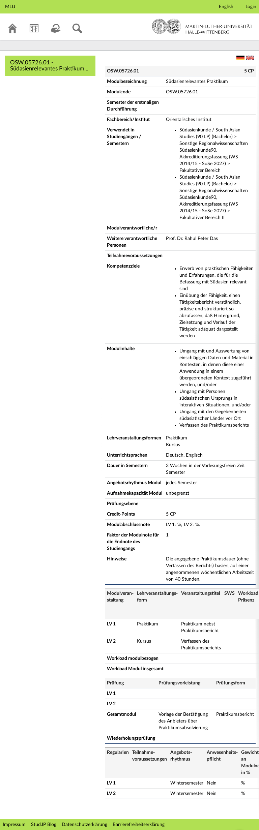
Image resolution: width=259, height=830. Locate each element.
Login (251, 6)
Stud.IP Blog (43, 824)
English (226, 6)
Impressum (14, 824)
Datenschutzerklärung (84, 824)
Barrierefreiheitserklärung (139, 824)
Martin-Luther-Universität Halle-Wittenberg (202, 26)
